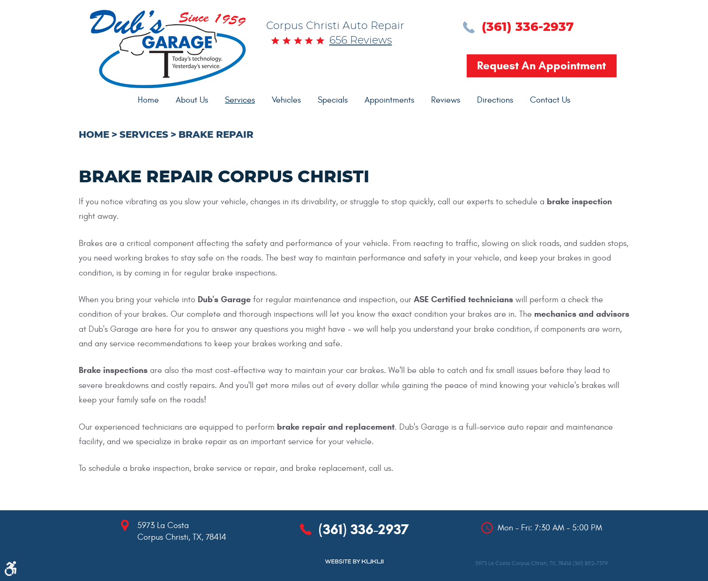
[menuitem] (148, 100)
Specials (333, 100)
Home (148, 100)
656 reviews (360, 40)
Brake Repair (216, 135)
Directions (495, 100)
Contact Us (550, 100)
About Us (192, 100)
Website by (354, 561)
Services (240, 100)
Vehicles (286, 100)
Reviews (445, 100)
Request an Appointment (541, 66)
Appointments (389, 100)
